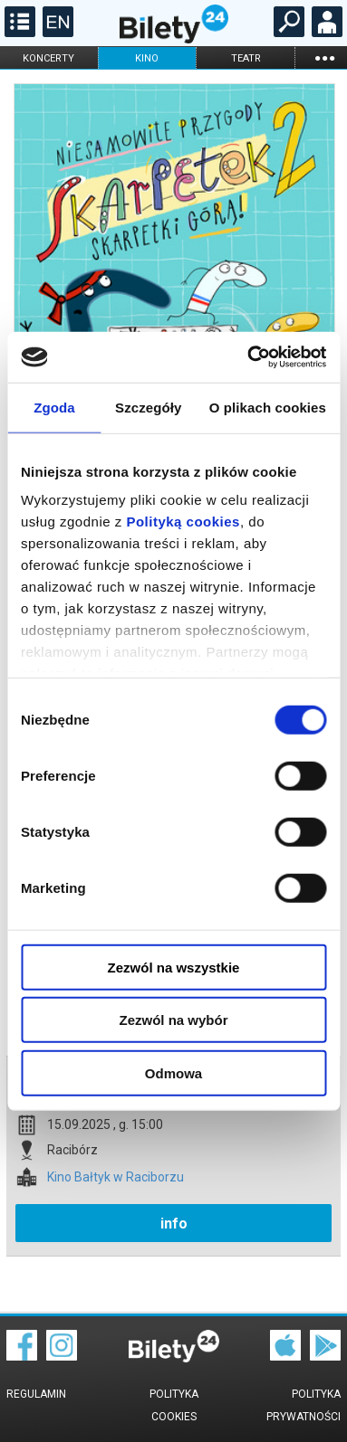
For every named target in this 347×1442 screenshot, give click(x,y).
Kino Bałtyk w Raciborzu (115, 1177)
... (324, 57)
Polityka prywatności (303, 1405)
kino (147, 58)
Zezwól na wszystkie (174, 966)
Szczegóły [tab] (148, 406)
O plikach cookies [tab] (267, 406)
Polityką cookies (183, 521)
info (174, 1223)
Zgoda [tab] (54, 406)
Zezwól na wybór (173, 1020)
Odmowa (173, 1072)
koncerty (48, 58)
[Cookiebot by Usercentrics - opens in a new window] (248, 357)
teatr (246, 58)
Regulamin (36, 1394)
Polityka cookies (173, 1405)
